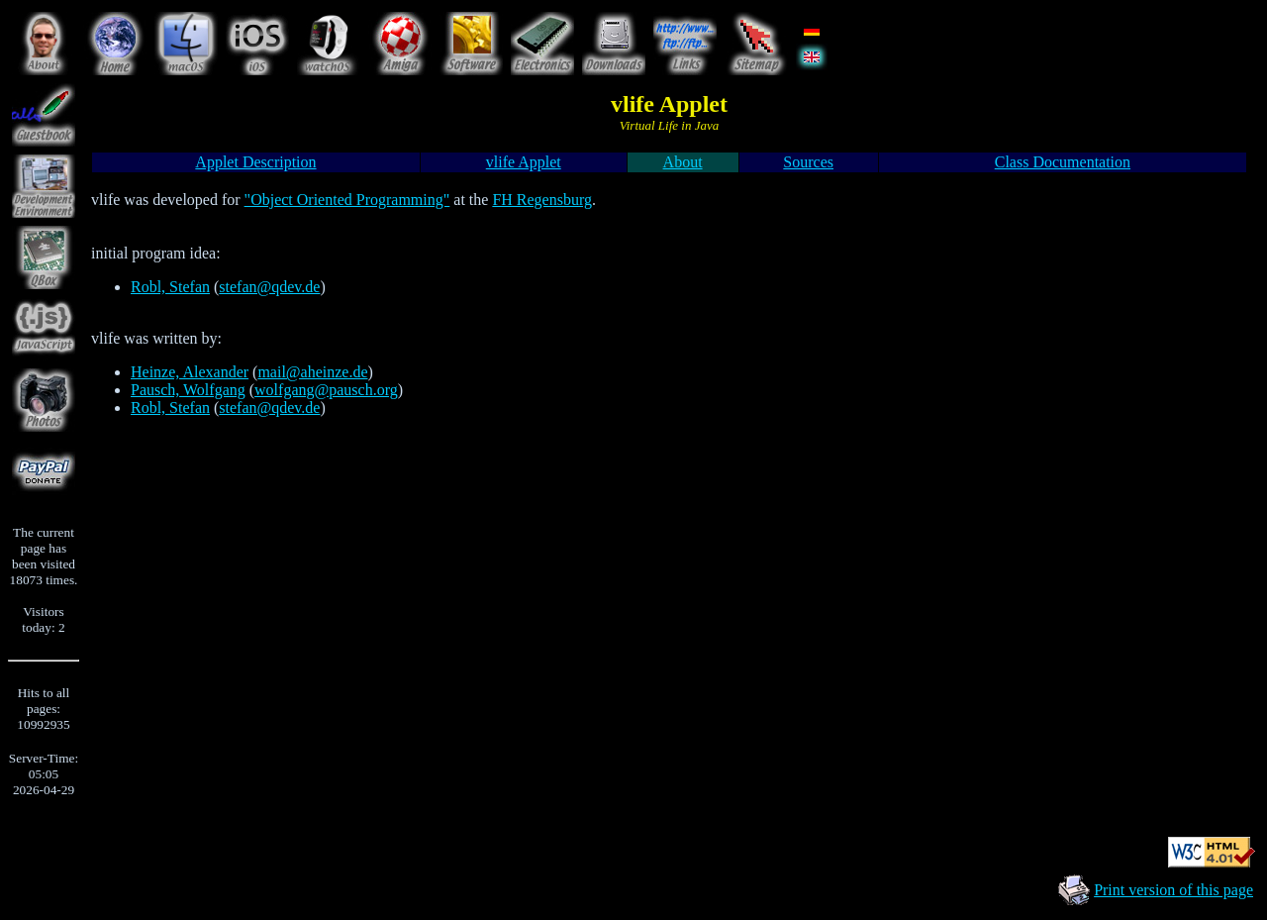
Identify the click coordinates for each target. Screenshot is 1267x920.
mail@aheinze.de (312, 371)
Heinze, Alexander (189, 371)
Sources (808, 161)
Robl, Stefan (170, 286)
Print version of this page (1173, 889)
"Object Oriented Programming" (347, 199)
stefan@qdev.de (269, 286)
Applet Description (255, 161)
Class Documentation (1062, 161)
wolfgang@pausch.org (326, 389)
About (683, 161)
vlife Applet (523, 161)
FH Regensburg (542, 199)
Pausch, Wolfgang (188, 389)
